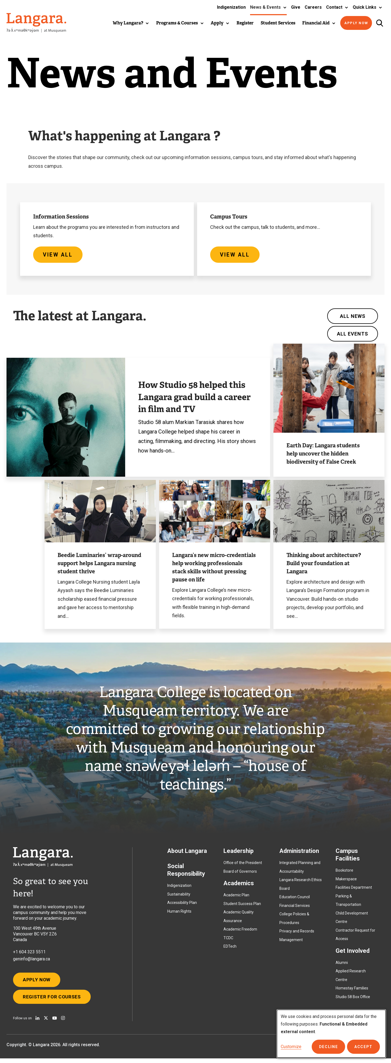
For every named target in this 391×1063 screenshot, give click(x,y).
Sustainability (178, 896)
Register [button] (245, 23)
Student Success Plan (242, 905)
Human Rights (179, 913)
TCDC (228, 940)
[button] (268, 7)
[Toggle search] (379, 23)
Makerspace (346, 881)
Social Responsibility (186, 872)
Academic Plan (236, 897)
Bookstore (344, 872)
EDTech (230, 948)
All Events (352, 336)
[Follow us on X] (46, 1022)
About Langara (187, 853)
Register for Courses (54, 1001)
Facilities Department (354, 889)
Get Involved (353, 952)
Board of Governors (240, 873)
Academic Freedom (240, 931)
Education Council (294, 899)
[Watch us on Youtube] (54, 1022)
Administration (299, 853)
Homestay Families (352, 990)
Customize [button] (291, 1046)
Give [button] (295, 7)
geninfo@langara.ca (31, 961)
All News (352, 318)
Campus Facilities (348, 857)
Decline (330, 1047)
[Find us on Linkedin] (37, 1022)
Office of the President (242, 865)
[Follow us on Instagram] (63, 1022)
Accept (364, 1047)
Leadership (238, 853)
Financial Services (294, 907)
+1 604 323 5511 (29, 954)
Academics (238, 885)
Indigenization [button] (231, 7)
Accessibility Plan (182, 905)
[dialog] (331, 1034)
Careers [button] (313, 7)
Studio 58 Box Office (353, 998)
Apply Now (356, 23)
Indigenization (179, 887)
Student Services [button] (278, 23)
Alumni (342, 964)
